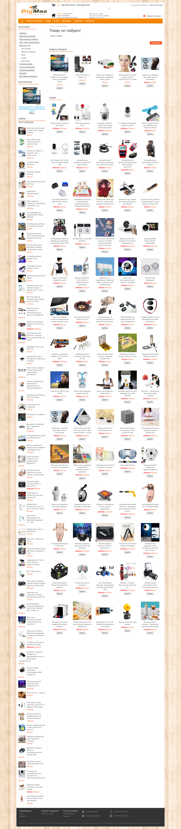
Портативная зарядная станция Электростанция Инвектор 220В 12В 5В (36, 583)
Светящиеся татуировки (36, 414)
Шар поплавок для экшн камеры (127, 623)
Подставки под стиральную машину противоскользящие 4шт (36, 595)
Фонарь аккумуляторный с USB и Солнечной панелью (36, 727)
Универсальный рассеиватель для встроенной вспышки (150, 585)
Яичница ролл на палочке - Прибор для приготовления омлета (150, 624)
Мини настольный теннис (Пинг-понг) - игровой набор (34, 142)
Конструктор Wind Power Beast (59, 392)
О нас (21, 814)
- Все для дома (25, 49)
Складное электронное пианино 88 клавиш (35, 643)
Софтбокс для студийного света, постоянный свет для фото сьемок (150, 547)
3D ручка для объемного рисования (59, 124)
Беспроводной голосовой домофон (82, 240)
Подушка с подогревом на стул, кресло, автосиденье (104, 506)
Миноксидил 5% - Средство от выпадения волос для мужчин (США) (32, 109)
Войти (152, 5)
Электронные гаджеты (28, 39)
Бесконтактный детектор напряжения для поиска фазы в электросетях (150, 201)
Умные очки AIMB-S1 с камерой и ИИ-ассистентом (35, 153)
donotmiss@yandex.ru (93, 816)
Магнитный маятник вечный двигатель (105, 429)
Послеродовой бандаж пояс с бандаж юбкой (150, 505)
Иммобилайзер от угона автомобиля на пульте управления (150, 319)
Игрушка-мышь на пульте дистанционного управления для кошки (105, 319)
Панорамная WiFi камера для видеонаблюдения (150, 467)
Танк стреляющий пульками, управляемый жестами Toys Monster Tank (105, 586)
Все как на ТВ (24, 46)
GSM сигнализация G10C (82, 124)
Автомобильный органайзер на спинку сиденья (150, 162)
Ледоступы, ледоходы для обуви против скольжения (150, 77)
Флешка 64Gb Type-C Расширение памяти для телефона (36, 359)
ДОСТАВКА (66, 21)
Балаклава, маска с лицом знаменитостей (35, 763)
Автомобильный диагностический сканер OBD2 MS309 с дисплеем (128, 163)
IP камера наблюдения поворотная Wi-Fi (127, 124)
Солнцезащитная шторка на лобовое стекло (36, 437)
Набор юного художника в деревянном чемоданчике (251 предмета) (82, 468)
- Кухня (22, 55)
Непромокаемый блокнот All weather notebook (105, 466)
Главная (51, 26)
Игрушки (22, 73)
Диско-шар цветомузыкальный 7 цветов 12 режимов (127, 280)
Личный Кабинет (68, 814)
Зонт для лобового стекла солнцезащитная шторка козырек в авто (60, 319)
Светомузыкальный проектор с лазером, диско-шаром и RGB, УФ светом (36, 336)
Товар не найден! (61, 26)
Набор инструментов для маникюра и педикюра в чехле (36, 551)
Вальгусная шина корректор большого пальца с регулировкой (35, 472)
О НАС (56, 21)
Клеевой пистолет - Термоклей (34, 406)
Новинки (23, 33)
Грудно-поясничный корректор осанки (59, 279)
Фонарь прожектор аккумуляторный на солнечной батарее (34, 716)
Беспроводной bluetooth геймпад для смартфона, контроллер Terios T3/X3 (59, 241)
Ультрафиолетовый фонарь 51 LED (34, 267)
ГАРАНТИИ (78, 21)
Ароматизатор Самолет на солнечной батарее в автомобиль (128, 201)
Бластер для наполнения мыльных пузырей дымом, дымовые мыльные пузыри (105, 242)
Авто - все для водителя (29, 42)
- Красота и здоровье (28, 52)
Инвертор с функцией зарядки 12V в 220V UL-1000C (35, 324)
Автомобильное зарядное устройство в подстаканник (82, 162)
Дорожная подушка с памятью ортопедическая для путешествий (34, 751)
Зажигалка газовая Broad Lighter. (36, 277)
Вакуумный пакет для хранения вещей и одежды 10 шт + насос (35, 288)
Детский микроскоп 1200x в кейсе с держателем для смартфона (82, 281)
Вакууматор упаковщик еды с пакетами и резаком (35, 426)
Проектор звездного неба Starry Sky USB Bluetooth (82, 546)
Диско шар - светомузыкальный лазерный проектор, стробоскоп (34, 620)
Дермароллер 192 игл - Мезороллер (35, 530)
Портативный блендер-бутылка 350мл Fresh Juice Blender (35, 798)
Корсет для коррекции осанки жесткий (82, 392)
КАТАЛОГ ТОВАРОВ (34, 21)
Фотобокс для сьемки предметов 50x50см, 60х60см (60, 624)
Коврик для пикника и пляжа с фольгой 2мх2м (128, 355)
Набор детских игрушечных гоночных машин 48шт (35, 495)
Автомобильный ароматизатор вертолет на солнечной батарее (105, 162)
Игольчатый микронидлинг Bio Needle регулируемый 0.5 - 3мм (35, 519)
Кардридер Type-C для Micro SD (35, 348)
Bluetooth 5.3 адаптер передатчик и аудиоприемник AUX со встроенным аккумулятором (31, 656)
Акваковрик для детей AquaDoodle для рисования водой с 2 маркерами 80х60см (82, 202)
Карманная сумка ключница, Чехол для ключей (34, 787)
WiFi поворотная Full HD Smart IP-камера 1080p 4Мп (60, 162)
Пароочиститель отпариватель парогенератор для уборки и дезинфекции (35, 311)
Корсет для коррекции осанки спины (105, 392)
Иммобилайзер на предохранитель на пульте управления (127, 319)
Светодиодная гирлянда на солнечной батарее (36, 225)
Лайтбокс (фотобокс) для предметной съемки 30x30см (127, 393)
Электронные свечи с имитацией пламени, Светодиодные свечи (35, 247)
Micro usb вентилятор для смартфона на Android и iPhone (150, 125)
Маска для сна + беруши (36, 693)
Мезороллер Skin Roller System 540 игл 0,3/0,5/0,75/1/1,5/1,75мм (127, 77)
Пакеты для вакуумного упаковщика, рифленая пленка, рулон (105, 77)
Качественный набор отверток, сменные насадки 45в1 (105, 356)
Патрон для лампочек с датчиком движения (59, 505)
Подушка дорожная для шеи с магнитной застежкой (35, 739)
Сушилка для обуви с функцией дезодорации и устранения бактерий (35, 633)
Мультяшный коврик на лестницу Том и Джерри (59, 466)
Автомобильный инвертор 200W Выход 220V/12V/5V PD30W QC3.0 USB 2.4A (35, 607)
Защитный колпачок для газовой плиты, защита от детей (36, 130)
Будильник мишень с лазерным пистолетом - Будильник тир (127, 241)
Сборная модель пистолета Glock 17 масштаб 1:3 (34, 484)
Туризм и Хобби (25, 64)
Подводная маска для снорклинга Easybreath (82, 505)
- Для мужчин (25, 61)
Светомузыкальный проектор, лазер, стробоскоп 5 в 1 (34, 683)
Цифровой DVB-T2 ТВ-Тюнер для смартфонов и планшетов (105, 624)
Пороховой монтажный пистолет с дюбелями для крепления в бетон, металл (127, 507)
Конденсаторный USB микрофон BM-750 (150, 355)
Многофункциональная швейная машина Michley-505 (150, 430)
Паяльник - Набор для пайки (35, 540)
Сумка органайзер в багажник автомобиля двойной (60, 585)
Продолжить (156, 43)
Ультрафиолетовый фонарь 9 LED (34, 257)
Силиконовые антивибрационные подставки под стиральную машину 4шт (36, 774)
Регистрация (158, 5)
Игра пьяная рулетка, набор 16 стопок (82, 318)
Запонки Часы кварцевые (150, 279)
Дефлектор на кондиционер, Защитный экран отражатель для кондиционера (105, 281)
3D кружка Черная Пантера (33, 173)
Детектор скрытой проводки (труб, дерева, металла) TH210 (36, 299)
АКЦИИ (48, 21)
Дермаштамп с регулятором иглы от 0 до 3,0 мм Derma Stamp (35, 506)
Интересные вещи (27, 70)
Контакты (23, 816)
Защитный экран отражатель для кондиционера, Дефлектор (33, 460)
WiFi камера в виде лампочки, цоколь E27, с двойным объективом (36, 705)
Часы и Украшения (27, 67)
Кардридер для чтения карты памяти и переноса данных (35, 562)
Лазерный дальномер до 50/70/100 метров (36, 396)
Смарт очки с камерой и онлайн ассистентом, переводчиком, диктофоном (35, 371)
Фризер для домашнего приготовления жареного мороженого (82, 624)
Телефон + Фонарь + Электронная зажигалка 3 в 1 (127, 585)
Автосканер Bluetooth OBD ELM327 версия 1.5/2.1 (60, 201)
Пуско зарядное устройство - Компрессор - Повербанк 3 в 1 (36, 203)
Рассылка (66, 816)
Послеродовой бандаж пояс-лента (59, 545)
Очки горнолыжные (127, 465)
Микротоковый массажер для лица (36, 183)
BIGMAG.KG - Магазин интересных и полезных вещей (35, 823)
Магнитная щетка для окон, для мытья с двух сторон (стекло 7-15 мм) (82, 430)
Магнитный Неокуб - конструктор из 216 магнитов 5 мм (127, 430)
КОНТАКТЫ (90, 21)
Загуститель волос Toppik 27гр (82, 76)
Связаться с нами (47, 814)
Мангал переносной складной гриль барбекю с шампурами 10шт (36, 447)
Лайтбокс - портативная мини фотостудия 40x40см (150, 393)
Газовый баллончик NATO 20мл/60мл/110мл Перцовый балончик (36, 236)
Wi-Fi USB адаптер (34, 571)
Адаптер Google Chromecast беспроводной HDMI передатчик (34, 671)
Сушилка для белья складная (82, 584)
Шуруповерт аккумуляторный (33, 192)
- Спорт (23, 58)
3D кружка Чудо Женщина (32, 163)
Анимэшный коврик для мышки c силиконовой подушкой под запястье (105, 201)
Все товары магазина (28, 76)
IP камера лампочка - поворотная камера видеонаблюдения (105, 125)
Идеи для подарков (27, 36)
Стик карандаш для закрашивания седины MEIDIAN (35, 215)
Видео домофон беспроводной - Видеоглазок (150, 241)
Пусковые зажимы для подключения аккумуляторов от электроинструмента (35, 384)
